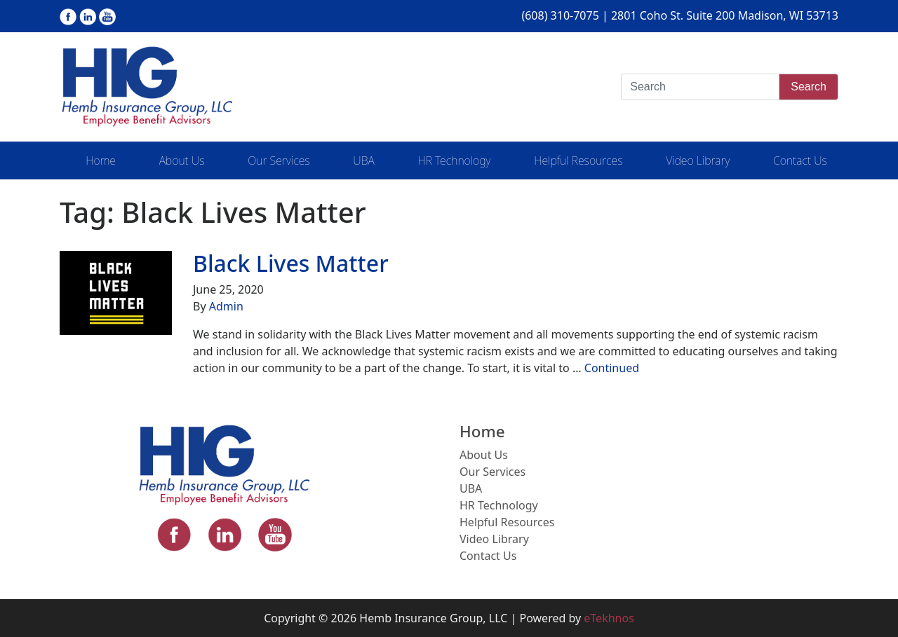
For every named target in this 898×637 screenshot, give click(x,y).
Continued (611, 368)
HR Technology (453, 160)
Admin (226, 306)
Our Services (278, 160)
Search (808, 87)
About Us (182, 160)
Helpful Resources (578, 160)
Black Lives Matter (291, 263)
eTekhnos (609, 618)
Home (101, 160)
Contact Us (800, 160)
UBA (363, 160)
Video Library (698, 160)
